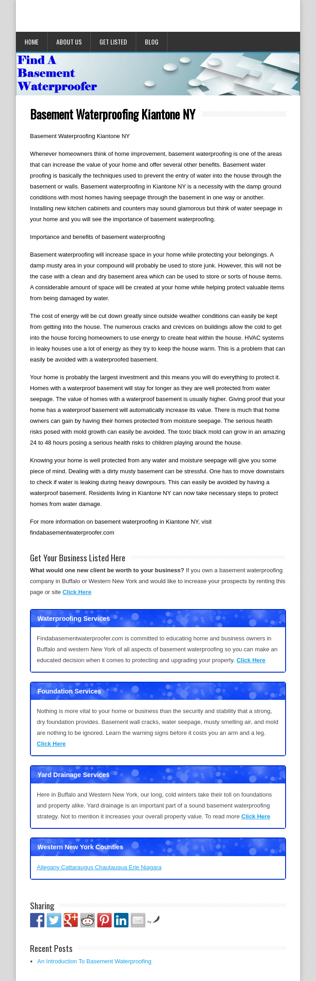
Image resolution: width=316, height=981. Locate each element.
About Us (69, 41)
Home (32, 41)
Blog (151, 41)
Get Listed (113, 41)
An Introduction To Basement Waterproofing (94, 961)
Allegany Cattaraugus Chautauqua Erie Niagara (99, 867)
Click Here (77, 592)
